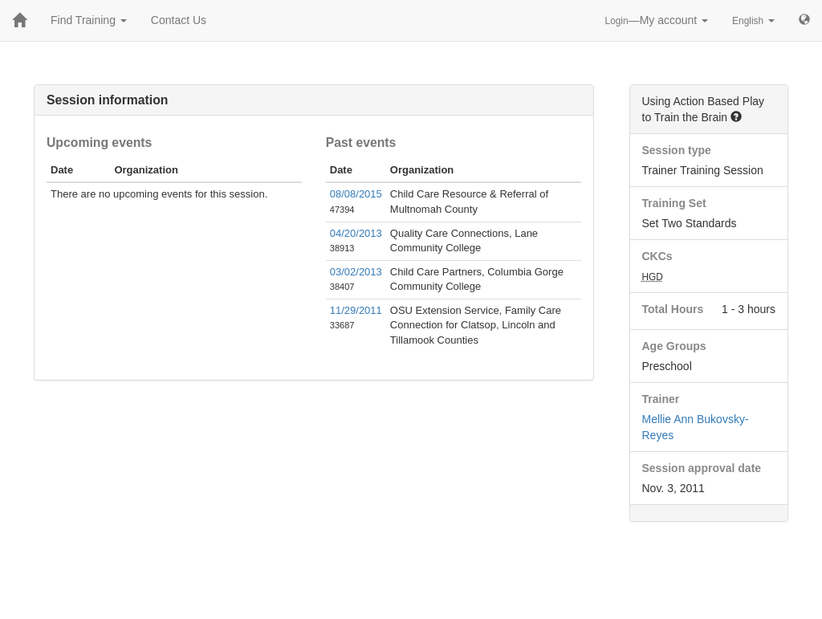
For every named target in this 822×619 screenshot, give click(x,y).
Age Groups (674, 346)
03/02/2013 (356, 272)
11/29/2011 (356, 310)
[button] (736, 116)
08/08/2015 (356, 194)
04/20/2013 (356, 233)
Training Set (674, 203)
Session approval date (702, 468)
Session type (676, 150)
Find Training (89, 20)
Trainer (661, 399)
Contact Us (178, 20)
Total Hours (673, 309)
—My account (657, 20)
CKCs (657, 256)
